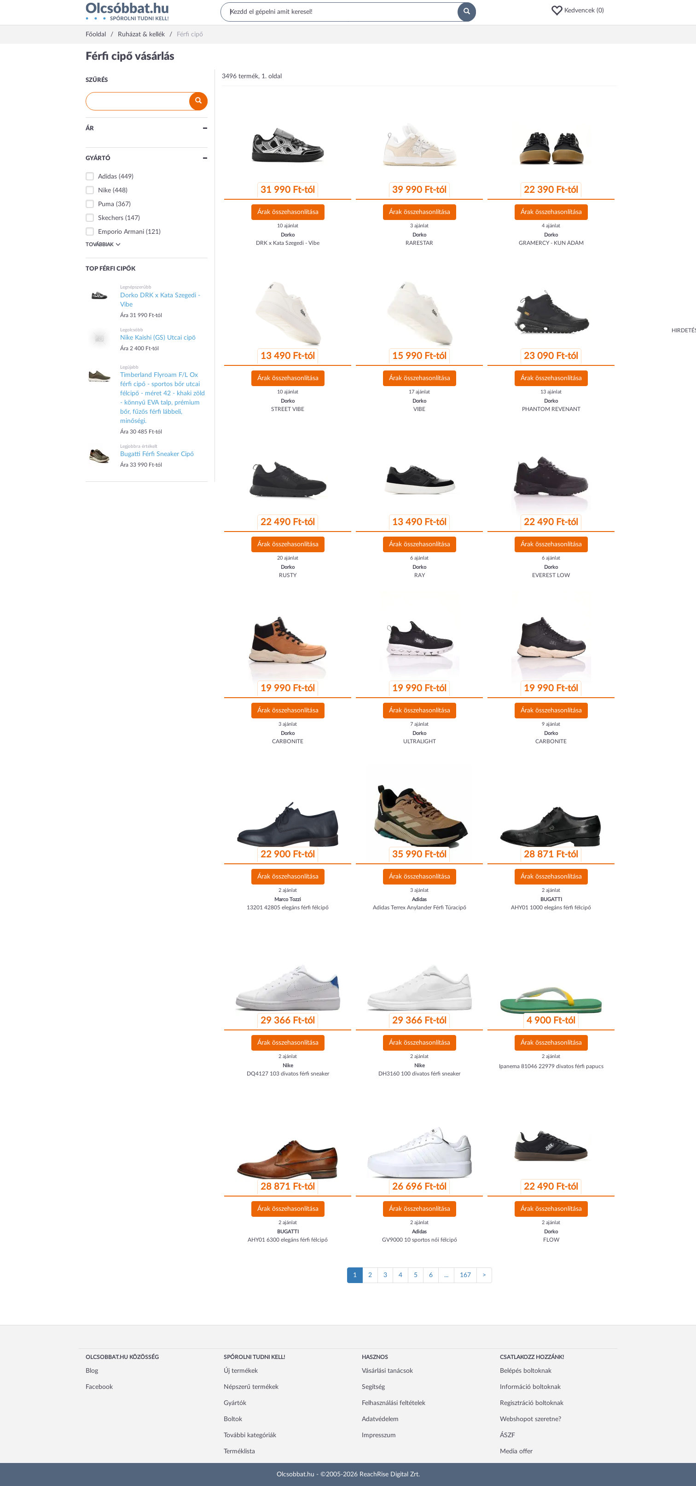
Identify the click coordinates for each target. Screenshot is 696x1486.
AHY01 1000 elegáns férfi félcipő (551, 907)
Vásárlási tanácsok (387, 1371)
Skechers (110, 218)
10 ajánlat (287, 225)
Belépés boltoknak (525, 1371)
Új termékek (241, 1371)
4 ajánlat (551, 225)
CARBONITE (287, 741)
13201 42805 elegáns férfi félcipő (288, 907)
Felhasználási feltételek (393, 1403)
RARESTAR (419, 243)
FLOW (551, 1240)
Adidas (107, 176)
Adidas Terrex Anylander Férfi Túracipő (419, 907)
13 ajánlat (551, 391)
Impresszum (379, 1435)
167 (465, 1275)
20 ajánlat (287, 558)
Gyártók (235, 1403)
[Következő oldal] (484, 1275)
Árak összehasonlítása (288, 212)
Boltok (233, 1419)
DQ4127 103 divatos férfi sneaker (288, 1073)
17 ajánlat (419, 391)
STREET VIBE (287, 409)
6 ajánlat (419, 558)
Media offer (516, 1451)
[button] (580, 10)
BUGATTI (551, 899)
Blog (92, 1371)
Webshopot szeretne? (530, 1419)
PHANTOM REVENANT (551, 409)
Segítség (373, 1387)
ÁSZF (507, 1435)
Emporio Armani (121, 232)
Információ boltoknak (530, 1387)
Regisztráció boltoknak (531, 1403)
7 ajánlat (419, 724)
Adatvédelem (380, 1419)
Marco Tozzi (287, 899)
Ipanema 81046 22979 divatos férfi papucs (551, 1066)
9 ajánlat (551, 724)
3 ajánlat (419, 225)
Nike (104, 190)
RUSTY (287, 575)
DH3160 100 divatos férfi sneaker (419, 1073)
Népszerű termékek (251, 1387)
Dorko (288, 234)
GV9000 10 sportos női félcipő (419, 1240)
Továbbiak (103, 244)
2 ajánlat (287, 890)
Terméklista (239, 1451)
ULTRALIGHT (419, 741)
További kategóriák (250, 1435)
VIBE (419, 409)
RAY (419, 575)
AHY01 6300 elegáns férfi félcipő (288, 1240)
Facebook (99, 1387)
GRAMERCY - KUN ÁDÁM (551, 243)
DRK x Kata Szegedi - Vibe (287, 243)
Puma (106, 204)
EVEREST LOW (551, 575)
